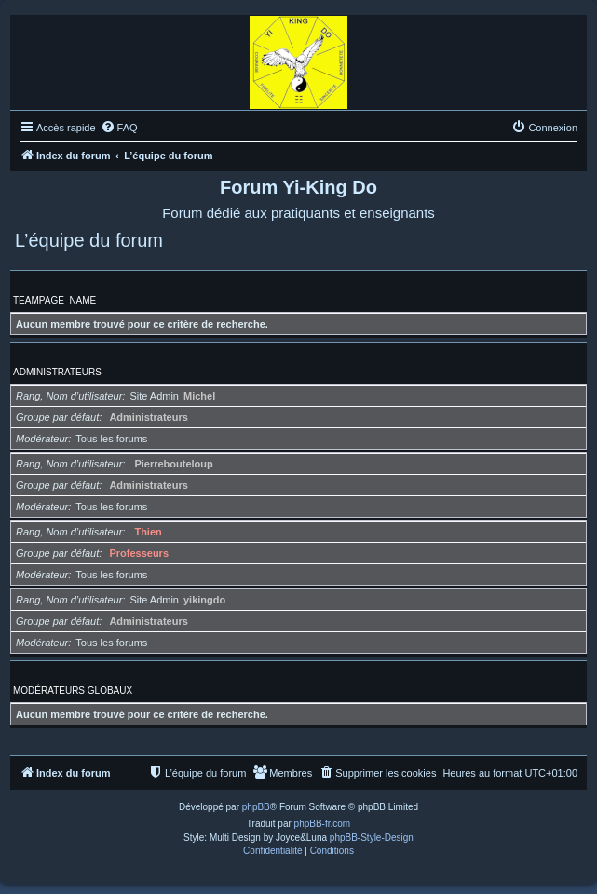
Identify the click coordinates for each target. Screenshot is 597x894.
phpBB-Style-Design (372, 838)
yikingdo (204, 599)
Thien (147, 531)
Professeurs (139, 553)
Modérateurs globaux (72, 690)
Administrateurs (57, 372)
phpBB (256, 807)
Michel (199, 395)
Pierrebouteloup (173, 463)
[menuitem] (119, 127)
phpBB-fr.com (322, 824)
